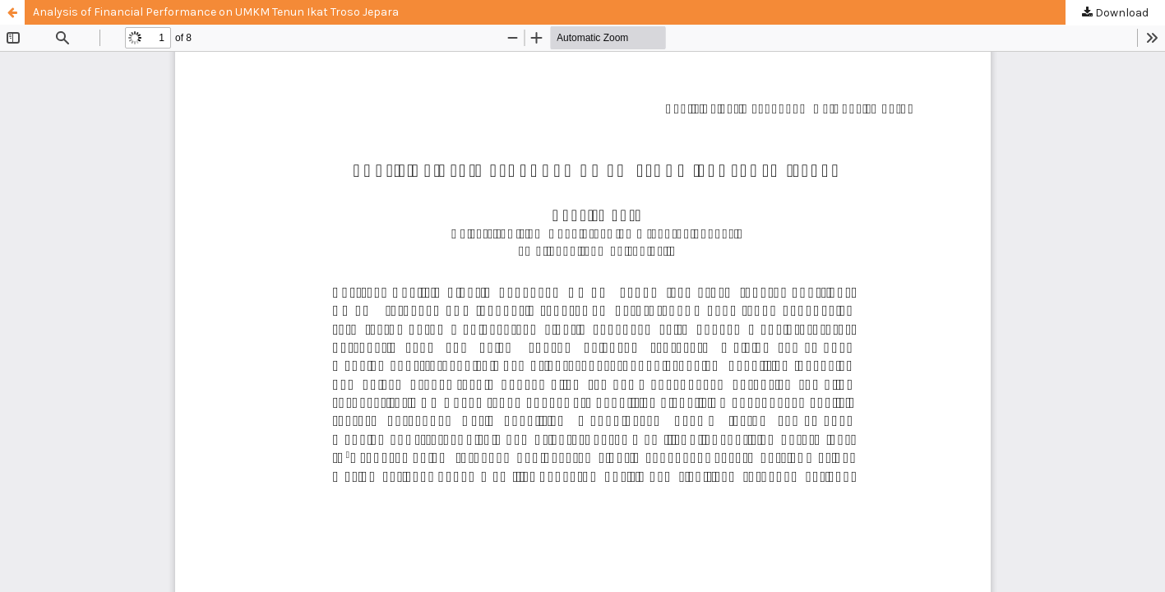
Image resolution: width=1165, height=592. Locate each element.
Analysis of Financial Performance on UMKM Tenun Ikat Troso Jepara (216, 12)
